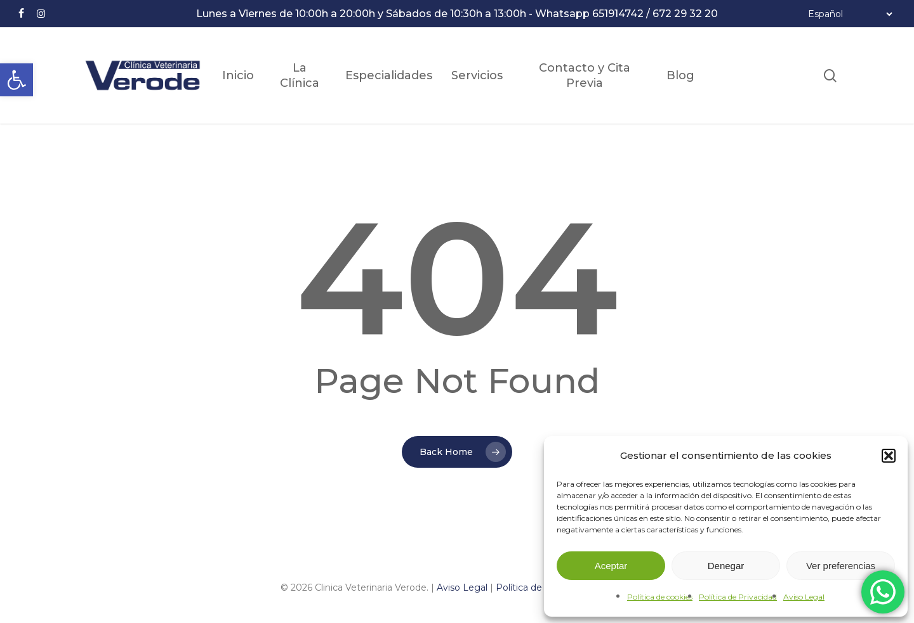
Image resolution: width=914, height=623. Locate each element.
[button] (16, 79)
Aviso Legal (804, 596)
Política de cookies (659, 596)
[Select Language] (850, 14)
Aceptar (611, 565)
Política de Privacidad (738, 596)
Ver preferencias (840, 565)
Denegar (726, 565)
